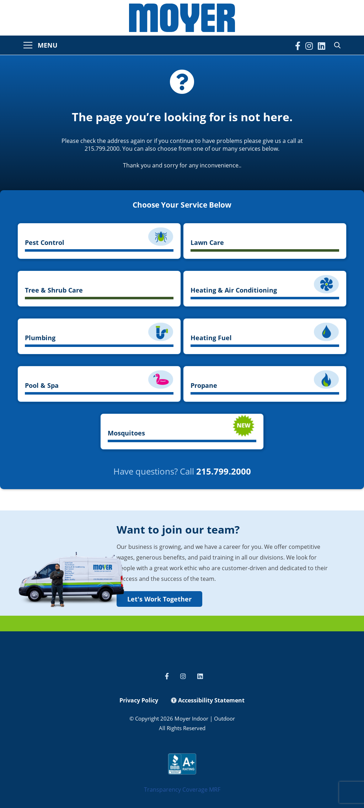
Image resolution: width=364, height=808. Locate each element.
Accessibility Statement (208, 700)
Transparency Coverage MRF (182, 789)
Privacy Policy (138, 700)
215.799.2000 (223, 471)
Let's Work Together (159, 599)
